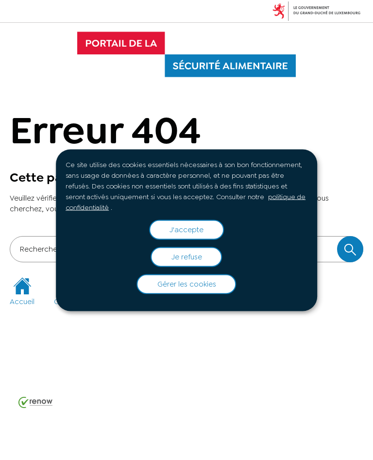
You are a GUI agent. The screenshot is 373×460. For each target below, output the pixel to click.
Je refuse (186, 257)
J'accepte (186, 230)
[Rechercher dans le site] (350, 249)
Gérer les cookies (186, 284)
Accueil (22, 292)
